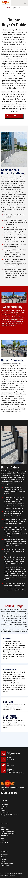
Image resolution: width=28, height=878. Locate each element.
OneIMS (12, 875)
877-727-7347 (11, 759)
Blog (2, 838)
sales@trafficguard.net (13, 754)
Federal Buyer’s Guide (7, 831)
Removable (4, 804)
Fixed (2, 808)
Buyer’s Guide (5, 829)
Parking (3, 810)
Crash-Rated (5, 813)
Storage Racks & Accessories (10, 815)
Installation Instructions (8, 834)
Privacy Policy (5, 865)
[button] (25, 3)
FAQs (2, 840)
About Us (3, 827)
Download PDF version (14, 116)
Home (8, 8)
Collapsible (4, 806)
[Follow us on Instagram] (15, 793)
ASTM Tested (5, 836)
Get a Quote (4, 842)
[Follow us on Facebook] (2, 793)
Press (3, 861)
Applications (4, 855)
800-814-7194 (11, 765)
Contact (3, 857)
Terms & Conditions (7, 863)
